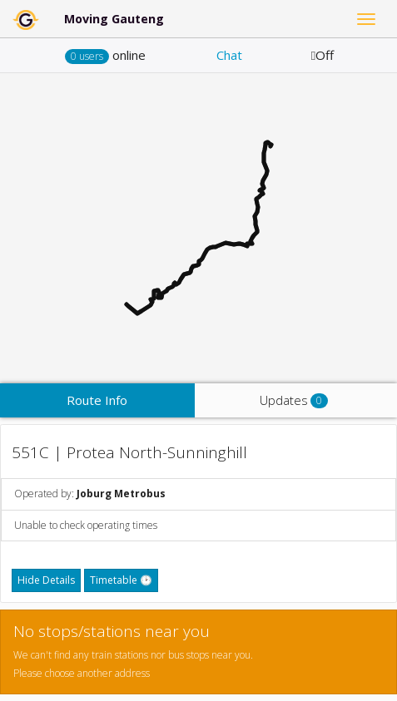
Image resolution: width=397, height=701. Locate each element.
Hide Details (46, 580)
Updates (294, 400)
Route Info (97, 400)
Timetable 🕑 (121, 580)
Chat (229, 55)
